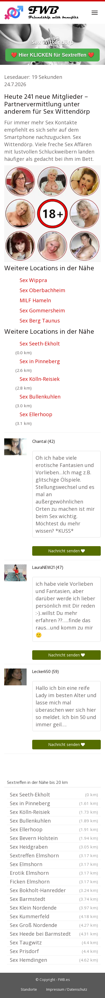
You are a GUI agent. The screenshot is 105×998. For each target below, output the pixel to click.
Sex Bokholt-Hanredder (54, 890)
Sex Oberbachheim (42, 290)
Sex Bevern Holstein (54, 838)
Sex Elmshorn (54, 864)
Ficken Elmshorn (54, 881)
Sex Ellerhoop (36, 414)
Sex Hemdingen (54, 960)
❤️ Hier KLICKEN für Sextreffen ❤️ (52, 55)
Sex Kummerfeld (54, 916)
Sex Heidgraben (54, 847)
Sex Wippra (33, 280)
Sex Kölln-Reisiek (40, 379)
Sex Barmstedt (54, 899)
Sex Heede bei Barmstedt (54, 934)
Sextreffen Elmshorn (54, 855)
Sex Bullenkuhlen (40, 396)
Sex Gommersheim (42, 310)
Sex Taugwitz (54, 942)
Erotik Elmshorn (54, 873)
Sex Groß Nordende (54, 925)
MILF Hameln (35, 300)
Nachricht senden (66, 550)
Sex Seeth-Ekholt (40, 343)
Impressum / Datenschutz (66, 989)
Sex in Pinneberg (40, 361)
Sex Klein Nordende (54, 907)
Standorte (29, 989)
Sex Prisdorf (54, 951)
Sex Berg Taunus (40, 320)
